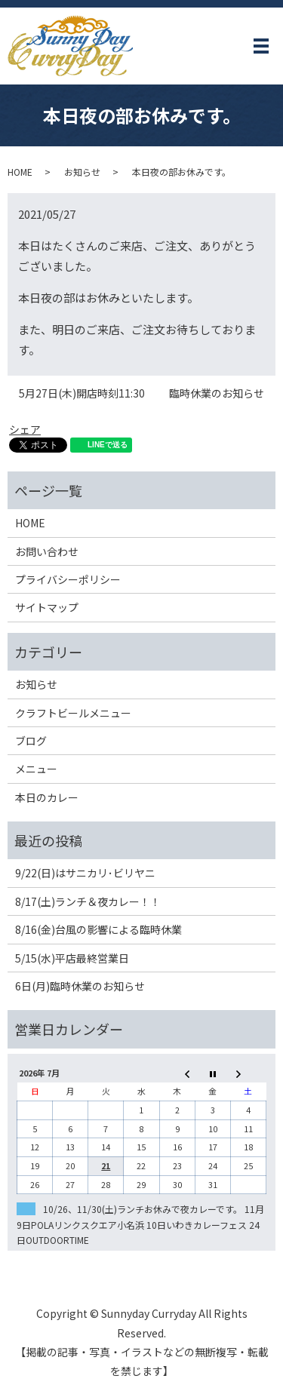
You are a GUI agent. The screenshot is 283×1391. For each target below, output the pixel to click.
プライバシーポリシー (68, 579)
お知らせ (82, 171)
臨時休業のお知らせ (216, 393)
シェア (25, 429)
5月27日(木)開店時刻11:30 (82, 393)
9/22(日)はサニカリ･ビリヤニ (85, 872)
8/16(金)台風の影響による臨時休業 (98, 929)
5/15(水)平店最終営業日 (72, 958)
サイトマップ (46, 607)
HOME (20, 171)
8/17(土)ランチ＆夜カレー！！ (88, 901)
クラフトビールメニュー (73, 712)
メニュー (36, 768)
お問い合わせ (46, 551)
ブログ (31, 740)
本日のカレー (46, 797)
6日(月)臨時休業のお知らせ (80, 985)
